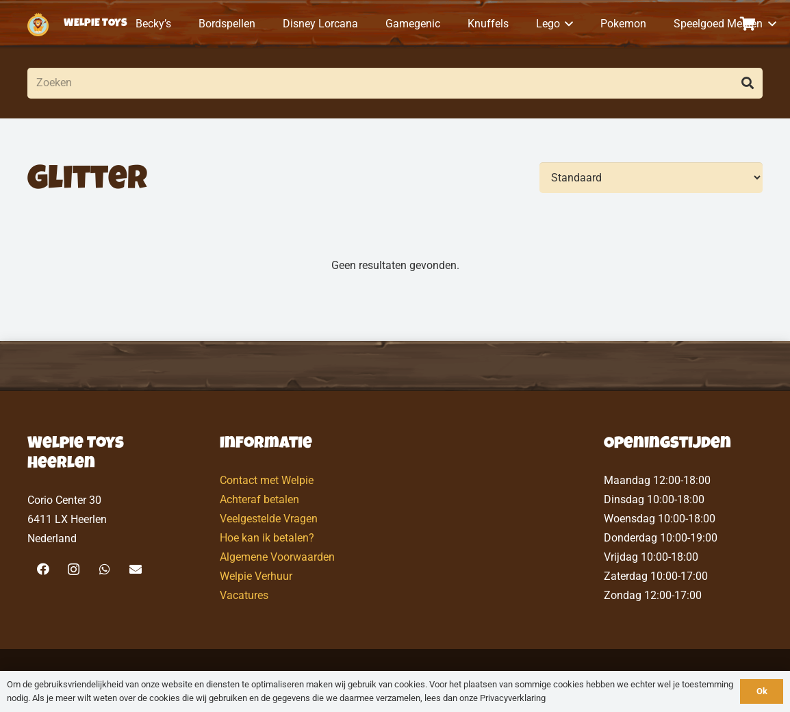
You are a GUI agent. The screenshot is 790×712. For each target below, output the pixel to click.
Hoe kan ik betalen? (267, 537)
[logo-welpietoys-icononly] (38, 24)
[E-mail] (135, 569)
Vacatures (244, 595)
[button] (567, 24)
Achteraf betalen (259, 499)
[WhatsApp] (104, 569)
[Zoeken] (395, 83)
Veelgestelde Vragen (269, 518)
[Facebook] (42, 569)
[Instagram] (73, 569)
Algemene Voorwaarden (277, 556)
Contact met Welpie (267, 480)
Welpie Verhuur (256, 576)
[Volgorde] (651, 177)
